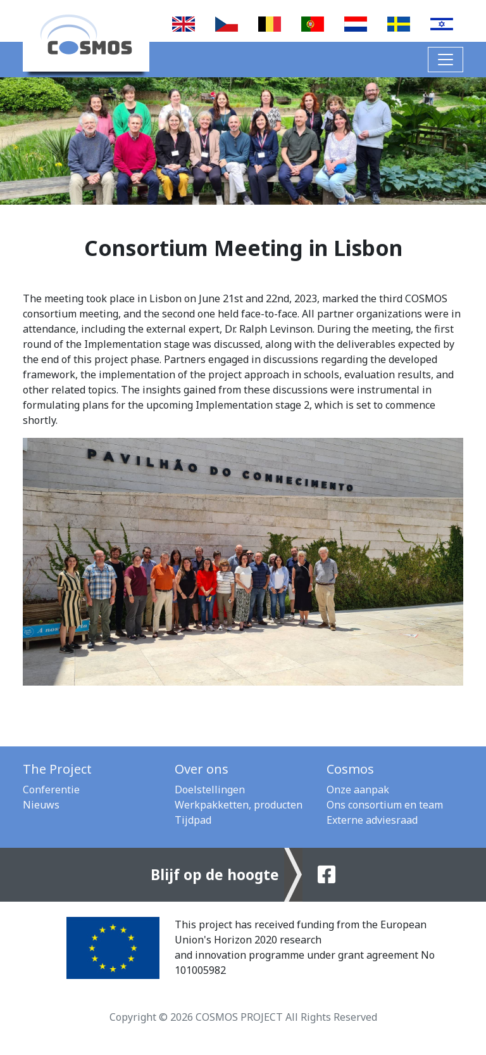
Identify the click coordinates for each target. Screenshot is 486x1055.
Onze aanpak (358, 789)
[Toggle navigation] (445, 59)
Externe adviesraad (372, 820)
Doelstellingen (210, 789)
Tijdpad (193, 820)
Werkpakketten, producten (238, 805)
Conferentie (51, 789)
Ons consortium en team (385, 805)
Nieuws (41, 805)
